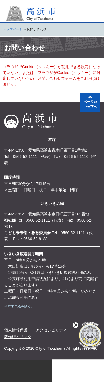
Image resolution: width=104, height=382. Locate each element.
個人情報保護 (15, 330)
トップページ (13, 29)
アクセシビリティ (51, 330)
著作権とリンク (17, 336)
